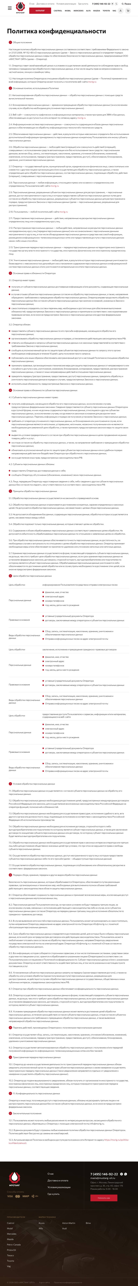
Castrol (58, 11)
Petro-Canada (14, 1243)
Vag (114, 11)
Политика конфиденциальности (68, 1281)
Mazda (96, 11)
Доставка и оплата (45, 3)
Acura (41, 1222)
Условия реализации (66, 3)
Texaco (10, 1254)
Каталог (40, 10)
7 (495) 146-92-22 (101, 3)
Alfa (88, 11)
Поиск (126, 3)
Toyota (106, 11)
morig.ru (92, 80)
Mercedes (78, 11)
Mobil (68, 11)
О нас (31, 3)
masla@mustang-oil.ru (102, 1176)
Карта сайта (44, 1281)
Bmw (88, 1222)
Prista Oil (11, 1249)
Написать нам (104, 1197)
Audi (64, 1227)
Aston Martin (68, 1222)
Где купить (83, 3)
